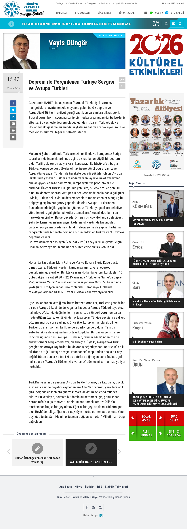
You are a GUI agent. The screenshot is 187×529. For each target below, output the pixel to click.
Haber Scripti (90, 515)
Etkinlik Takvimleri (116, 486)
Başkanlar (105, 3)
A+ (122, 79)
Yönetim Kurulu (75, 3)
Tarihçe (59, 3)
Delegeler (91, 3)
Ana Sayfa (65, 486)
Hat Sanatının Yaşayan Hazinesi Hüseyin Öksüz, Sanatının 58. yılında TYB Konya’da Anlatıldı (79, 24)
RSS (99, 486)
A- (122, 86)
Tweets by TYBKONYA (157, 175)
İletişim (89, 486)
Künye (78, 486)
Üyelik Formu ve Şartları (126, 3)
